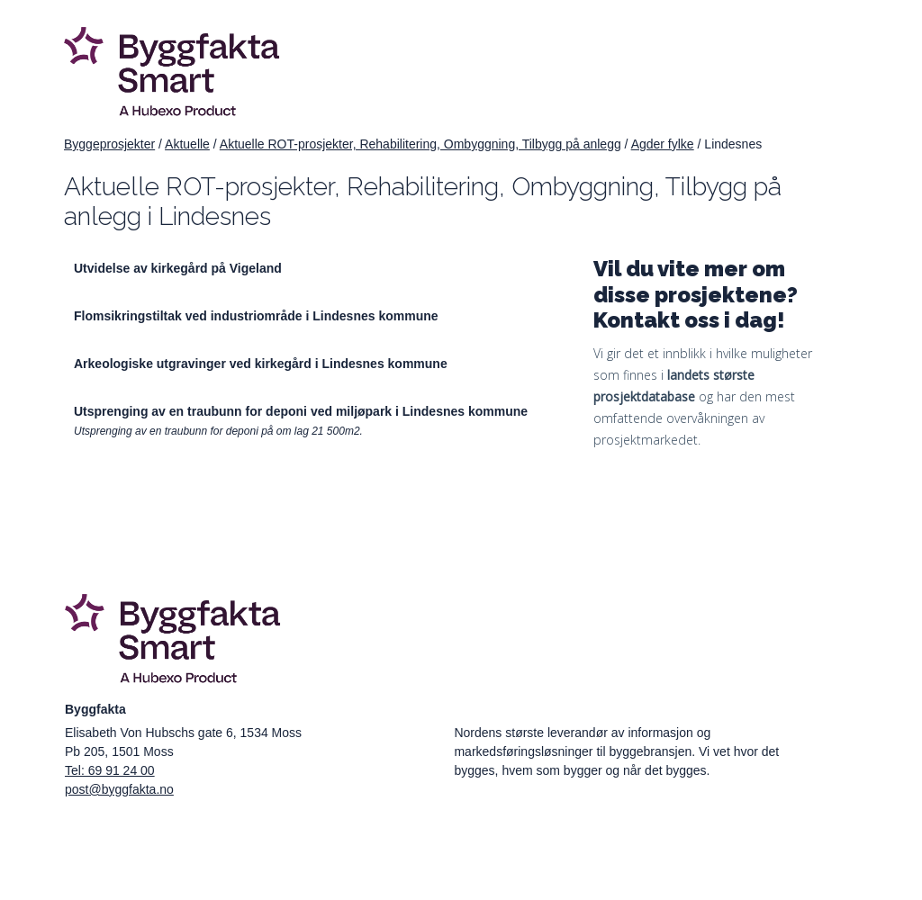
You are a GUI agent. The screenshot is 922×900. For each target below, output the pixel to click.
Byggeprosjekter (109, 144)
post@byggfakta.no (119, 789)
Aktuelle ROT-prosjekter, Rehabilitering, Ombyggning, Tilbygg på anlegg (420, 144)
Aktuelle (187, 144)
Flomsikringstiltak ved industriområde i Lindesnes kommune (256, 316)
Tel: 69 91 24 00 (110, 770)
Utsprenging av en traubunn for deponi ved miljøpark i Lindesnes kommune (301, 411)
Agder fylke (662, 144)
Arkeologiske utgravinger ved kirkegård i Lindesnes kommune (260, 363)
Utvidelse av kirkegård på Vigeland (178, 268)
